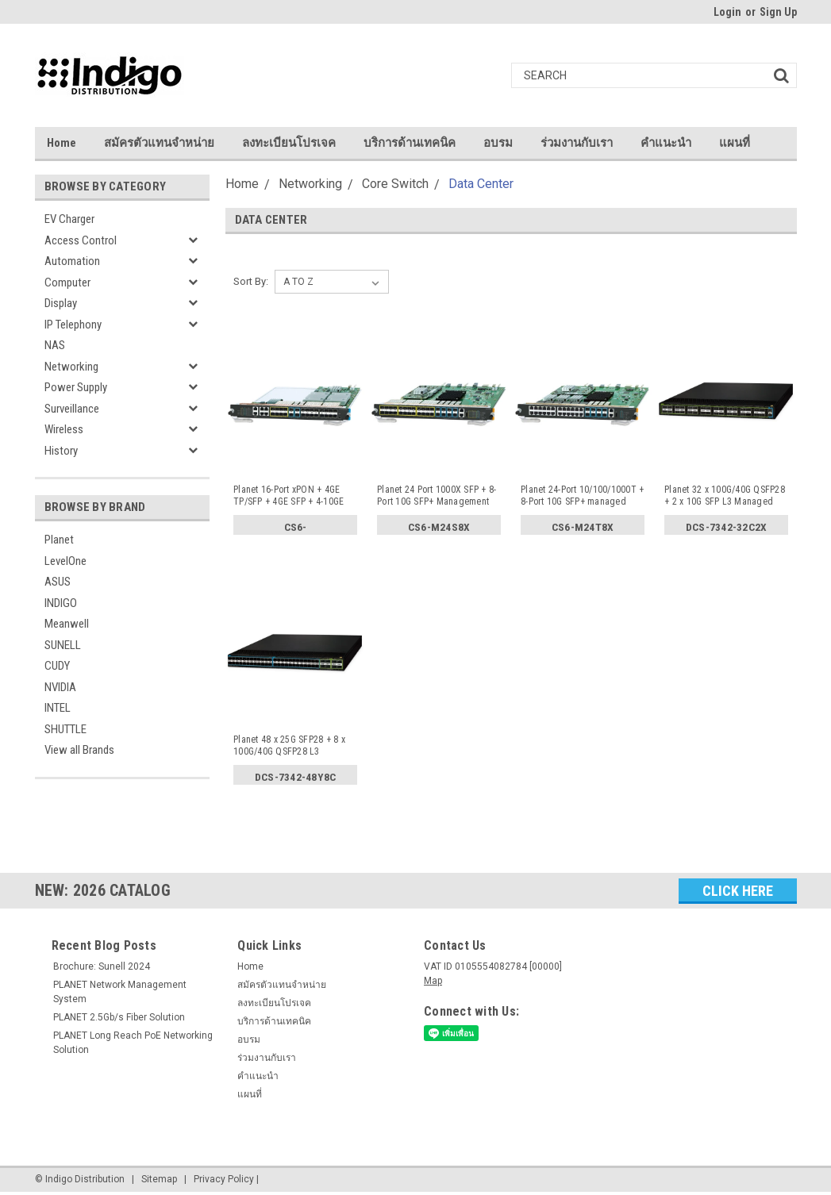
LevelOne (65, 561)
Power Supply (75, 387)
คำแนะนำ (666, 143)
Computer (67, 282)
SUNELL (62, 645)
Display (60, 303)
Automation (72, 261)
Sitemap (159, 1179)
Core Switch (395, 183)
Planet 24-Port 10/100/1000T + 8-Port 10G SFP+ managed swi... (582, 496)
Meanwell (66, 624)
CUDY (57, 666)
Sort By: (250, 281)
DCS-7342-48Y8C (296, 776)
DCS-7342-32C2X (727, 527)
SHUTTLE (65, 729)
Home (61, 143)
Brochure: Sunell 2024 (101, 966)
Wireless (63, 429)
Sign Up (778, 12)
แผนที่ (734, 143)
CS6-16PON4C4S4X (295, 530)
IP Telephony (73, 324)
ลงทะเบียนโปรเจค (289, 143)
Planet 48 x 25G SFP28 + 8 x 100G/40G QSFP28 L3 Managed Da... (289, 746)
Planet (59, 539)
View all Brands (79, 750)
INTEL (57, 708)
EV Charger (69, 219)
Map (433, 980)
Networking (71, 366)
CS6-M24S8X (439, 527)
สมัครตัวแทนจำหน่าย (159, 143)
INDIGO (60, 603)
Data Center (481, 183)
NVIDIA (60, 687)
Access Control (80, 240)
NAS (54, 345)
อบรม (498, 143)
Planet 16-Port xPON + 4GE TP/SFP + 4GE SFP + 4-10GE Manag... (288, 496)
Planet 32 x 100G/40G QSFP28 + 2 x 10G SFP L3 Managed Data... (724, 496)
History (61, 451)
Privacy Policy (224, 1179)
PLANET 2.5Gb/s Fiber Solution (119, 1017)
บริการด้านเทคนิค (410, 143)
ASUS (57, 581)
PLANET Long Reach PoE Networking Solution (133, 1042)
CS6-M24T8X (583, 527)
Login (727, 12)
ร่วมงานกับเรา (577, 143)
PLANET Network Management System (120, 992)
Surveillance (71, 409)
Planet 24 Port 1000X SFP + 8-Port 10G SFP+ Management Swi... (436, 496)
